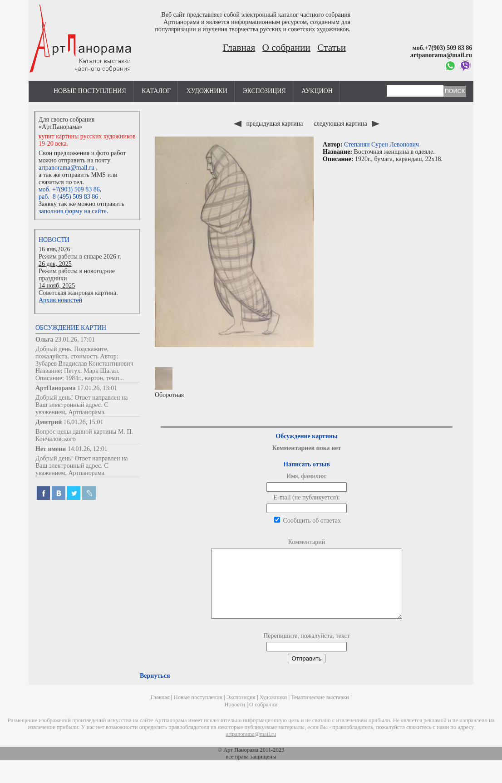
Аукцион (317, 91)
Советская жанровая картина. (78, 292)
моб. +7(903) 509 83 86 (69, 189)
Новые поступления (90, 91)
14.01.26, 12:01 (88, 448)
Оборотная (169, 382)
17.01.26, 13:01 (97, 388)
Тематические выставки (320, 711)
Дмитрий (48, 422)
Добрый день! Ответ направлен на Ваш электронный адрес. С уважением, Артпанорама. (81, 405)
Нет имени (50, 448)
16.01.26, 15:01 (83, 422)
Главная (239, 47)
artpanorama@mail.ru (66, 167)
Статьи (331, 47)
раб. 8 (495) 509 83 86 (68, 196)
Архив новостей (60, 300)
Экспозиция (264, 91)
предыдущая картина (269, 123)
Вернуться (155, 689)
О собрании (286, 47)
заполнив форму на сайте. (73, 211)
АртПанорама (55, 388)
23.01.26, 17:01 (75, 339)
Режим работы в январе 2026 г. (80, 256)
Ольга (44, 339)
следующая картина (346, 123)
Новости (54, 239)
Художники (207, 91)
